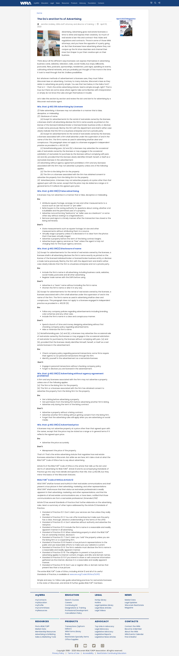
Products (71, 621)
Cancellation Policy (73, 613)
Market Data (130, 600)
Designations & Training (75, 608)
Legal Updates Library (104, 605)
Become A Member (133, 629)
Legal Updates (131, 602)
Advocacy (102, 621)
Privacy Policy (58, 653)
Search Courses (72, 600)
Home (39, 13)
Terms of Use (73, 653)
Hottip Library (100, 600)
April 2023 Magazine (126, 18)
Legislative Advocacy (104, 631)
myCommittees (42, 608)
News (128, 594)
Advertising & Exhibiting (45, 634)
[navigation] (89, 3)
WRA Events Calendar (134, 634)
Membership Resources (45, 631)
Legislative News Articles (105, 637)
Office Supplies (71, 639)
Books (67, 634)
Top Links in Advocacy (104, 626)
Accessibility (88, 653)
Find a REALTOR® (42, 626)
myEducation (41, 602)
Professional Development (76, 610)
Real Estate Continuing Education (112, 653)
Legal (98, 594)
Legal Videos (100, 610)
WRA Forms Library (73, 631)
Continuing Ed (71, 605)
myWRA (40, 594)
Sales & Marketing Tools (45, 637)
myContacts (40, 600)
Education (72, 594)
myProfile (39, 605)
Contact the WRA (132, 626)
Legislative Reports (103, 634)
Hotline (98, 602)
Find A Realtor (131, 637)
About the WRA (131, 631)
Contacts (131, 621)
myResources (41, 610)
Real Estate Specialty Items (77, 636)
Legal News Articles (103, 608)
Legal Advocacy (102, 629)
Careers (68, 602)
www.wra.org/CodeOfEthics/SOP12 (85, 574)
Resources (42, 621)
